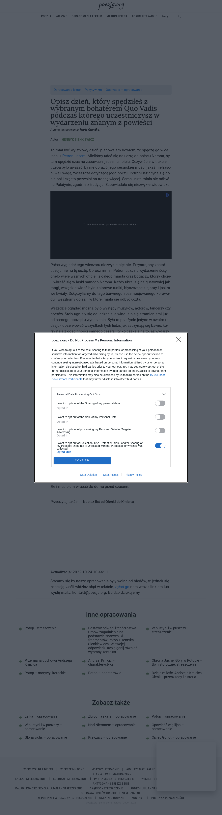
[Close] (179, 340)
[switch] (160, 403)
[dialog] (111, 407)
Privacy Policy (133, 474)
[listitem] (111, 394)
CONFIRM (82, 460)
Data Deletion (88, 474)
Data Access (111, 474)
